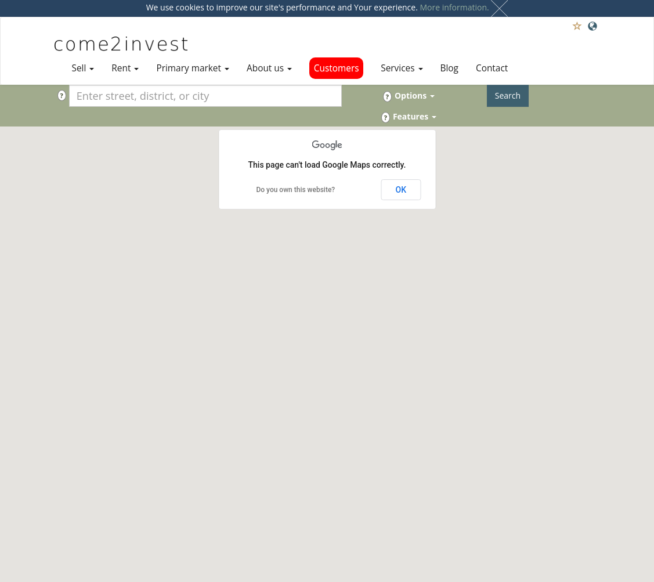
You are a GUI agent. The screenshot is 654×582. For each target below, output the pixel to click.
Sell (83, 68)
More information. (454, 7)
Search (508, 95)
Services (401, 68)
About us (269, 68)
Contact (492, 68)
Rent (125, 68)
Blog (449, 68)
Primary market (192, 68)
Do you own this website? (295, 190)
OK (401, 189)
